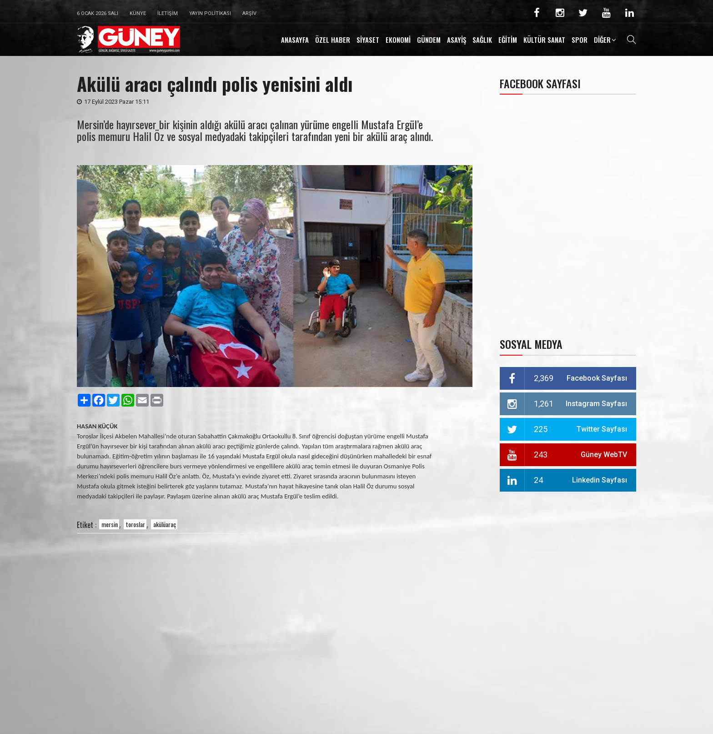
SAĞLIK (482, 40)
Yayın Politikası (210, 13)
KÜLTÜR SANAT (544, 40)
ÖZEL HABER (332, 40)
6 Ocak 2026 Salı (97, 13)
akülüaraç (164, 524)
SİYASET (367, 40)
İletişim (167, 13)
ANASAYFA (295, 40)
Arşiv (249, 13)
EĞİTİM (507, 40)
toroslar (135, 524)
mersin (109, 524)
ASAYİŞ (456, 40)
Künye (138, 13)
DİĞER (602, 40)
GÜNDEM (429, 40)
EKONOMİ (398, 40)
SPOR (579, 40)
